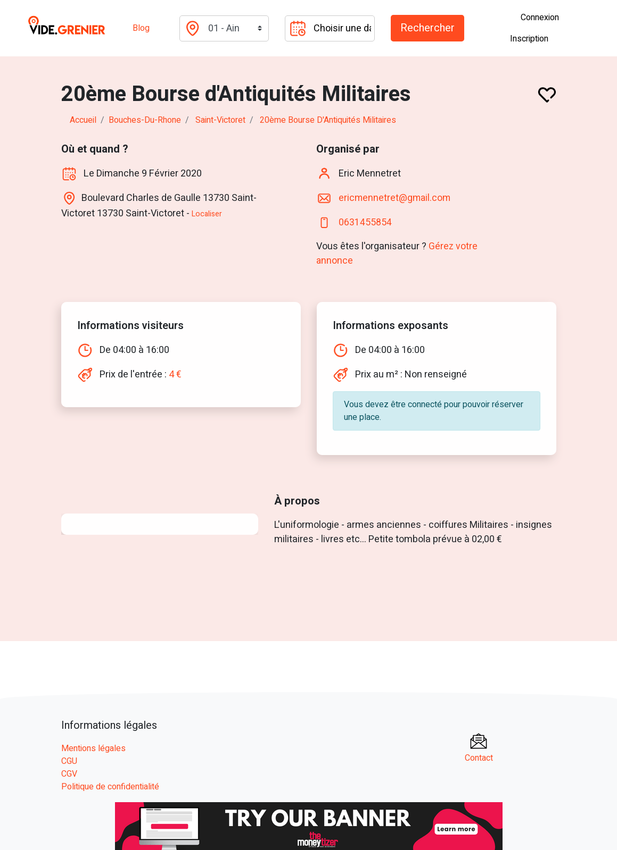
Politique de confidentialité (110, 786)
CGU (69, 761)
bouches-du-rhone (145, 120)
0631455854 (365, 222)
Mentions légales (93, 748)
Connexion (540, 17)
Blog (141, 28)
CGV (69, 774)
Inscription (529, 38)
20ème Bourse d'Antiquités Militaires (328, 120)
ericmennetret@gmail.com (396, 198)
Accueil (83, 120)
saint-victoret (220, 120)
